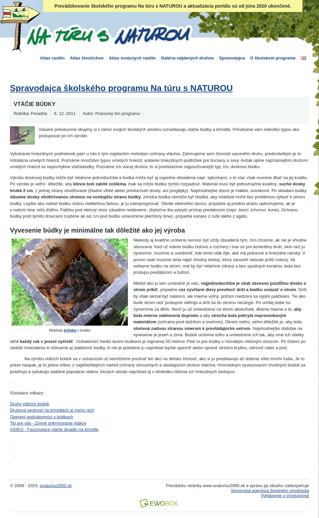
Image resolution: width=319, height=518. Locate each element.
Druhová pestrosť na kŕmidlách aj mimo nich (52, 410)
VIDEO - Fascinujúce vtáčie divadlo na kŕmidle (54, 429)
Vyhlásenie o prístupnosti (285, 495)
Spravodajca (232, 57)
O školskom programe (272, 57)
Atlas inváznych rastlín (132, 57)
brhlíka (70, 330)
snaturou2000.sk (56, 485)
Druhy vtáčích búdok (29, 403)
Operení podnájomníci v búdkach (41, 416)
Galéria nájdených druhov (187, 57)
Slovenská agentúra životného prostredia (270, 490)
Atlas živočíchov (87, 57)
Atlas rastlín (52, 57)
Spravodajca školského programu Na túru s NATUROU (121, 88)
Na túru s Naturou (108, 34)
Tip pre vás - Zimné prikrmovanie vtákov (48, 423)
